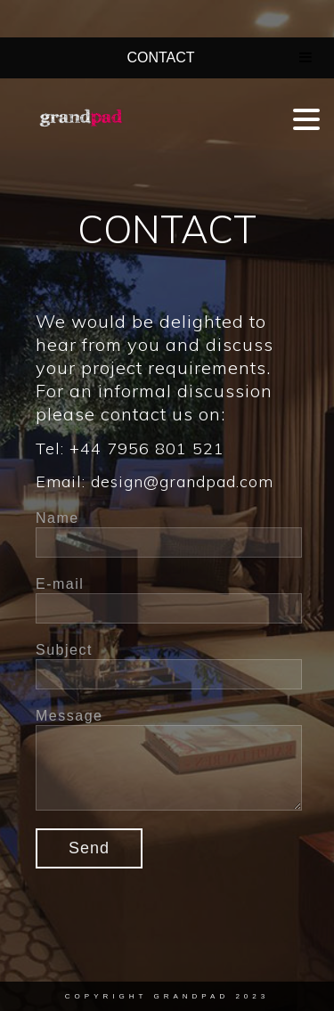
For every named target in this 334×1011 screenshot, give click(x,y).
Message (69, 715)
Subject (64, 649)
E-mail (60, 583)
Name (57, 518)
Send (89, 848)
